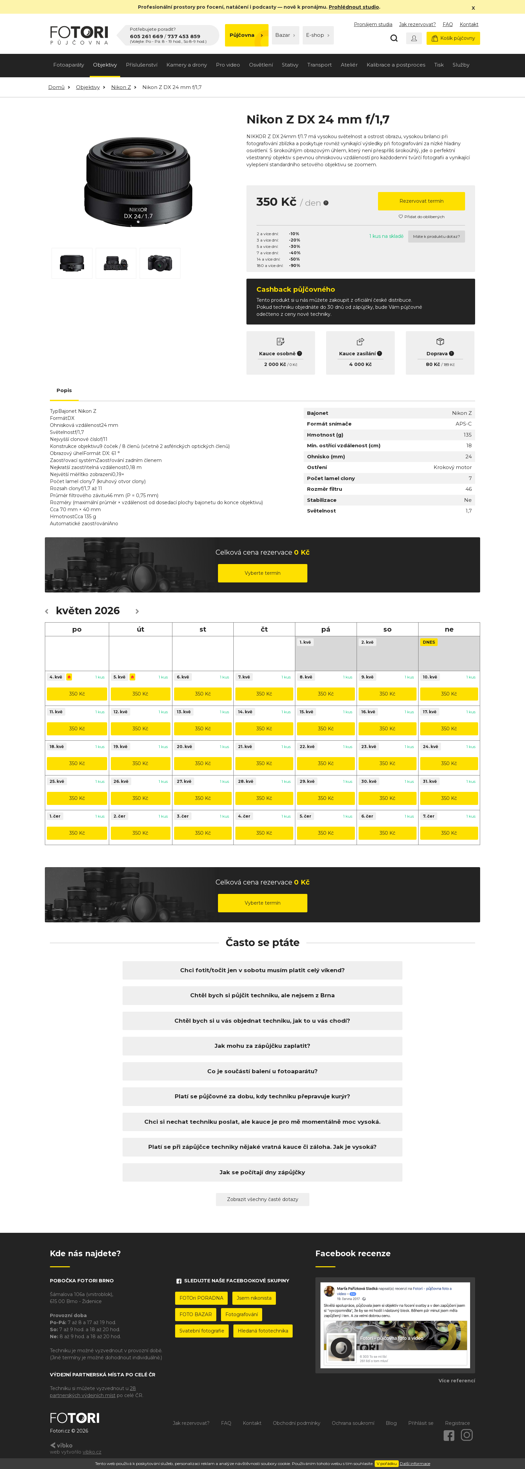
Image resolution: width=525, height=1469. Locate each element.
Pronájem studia (373, 24)
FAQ (448, 24)
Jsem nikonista (254, 1298)
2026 (107, 611)
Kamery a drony (186, 65)
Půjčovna (246, 35)
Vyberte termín (263, 573)
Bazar (285, 35)
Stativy (290, 65)
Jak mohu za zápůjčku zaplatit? (262, 1045)
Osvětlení (261, 65)
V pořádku (387, 1463)
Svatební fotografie (201, 1331)
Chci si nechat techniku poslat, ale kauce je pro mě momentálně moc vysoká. (262, 1121)
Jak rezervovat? (417, 24)
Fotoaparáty (68, 65)
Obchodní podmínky (296, 1423)
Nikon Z (121, 87)
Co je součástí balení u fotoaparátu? (262, 1071)
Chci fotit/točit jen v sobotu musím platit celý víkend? (262, 970)
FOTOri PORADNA (201, 1298)
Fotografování (241, 1314)
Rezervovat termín (421, 201)
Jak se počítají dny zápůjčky (262, 1172)
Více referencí (457, 1381)
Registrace (457, 1423)
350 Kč (77, 694)
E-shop (317, 35)
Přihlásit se (421, 1423)
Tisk (439, 65)
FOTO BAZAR (195, 1314)
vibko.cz (92, 1452)
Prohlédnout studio (354, 7)
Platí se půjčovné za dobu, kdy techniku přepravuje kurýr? (262, 1096)
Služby (461, 65)
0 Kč (293, 364)
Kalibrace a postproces (396, 65)
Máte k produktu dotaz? (436, 236)
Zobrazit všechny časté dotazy (262, 1199)
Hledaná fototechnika (263, 1331)
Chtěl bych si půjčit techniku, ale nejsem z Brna (262, 995)
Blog (391, 1423)
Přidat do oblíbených (422, 216)
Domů (56, 87)
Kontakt (469, 24)
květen (74, 611)
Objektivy (105, 65)
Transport (319, 65)
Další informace (415, 1463)
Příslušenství (141, 65)
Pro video (228, 65)
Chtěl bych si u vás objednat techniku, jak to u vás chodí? (262, 1020)
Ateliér (349, 65)
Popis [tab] (64, 390)
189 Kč (449, 364)
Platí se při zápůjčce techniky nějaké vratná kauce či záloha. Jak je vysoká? (262, 1146)
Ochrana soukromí (353, 1423)
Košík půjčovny (453, 38)
